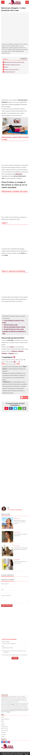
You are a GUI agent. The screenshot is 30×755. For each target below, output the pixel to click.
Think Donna (7, 746)
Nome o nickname (5, 583)
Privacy (2, 736)
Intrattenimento (4, 726)
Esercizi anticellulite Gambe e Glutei (14, 327)
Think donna (15, 2)
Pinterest (6, 408)
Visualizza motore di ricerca (27, 2)
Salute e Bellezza (5, 719)
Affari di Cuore (4, 728)
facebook (11, 408)
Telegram (7, 742)
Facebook (2, 742)
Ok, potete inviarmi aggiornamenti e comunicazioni (15, 655)
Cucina (2, 723)
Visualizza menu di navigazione (3, 2)
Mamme (3, 725)
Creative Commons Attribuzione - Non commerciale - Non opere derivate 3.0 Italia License (15, 710)
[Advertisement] (15, 28)
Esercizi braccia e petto (11, 325)
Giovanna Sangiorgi (14, 510)
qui (3, 754)
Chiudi (26, 754)
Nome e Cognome (14, 643)
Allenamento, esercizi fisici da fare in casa (14, 62)
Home (2, 717)
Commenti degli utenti (10, 71)
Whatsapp (20, 408)
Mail (24, 408)
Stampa (25, 397)
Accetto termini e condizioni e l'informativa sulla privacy (14, 651)
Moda (2, 721)
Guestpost (3, 734)
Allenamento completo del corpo (12, 64)
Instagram (9, 742)
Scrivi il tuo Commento (6, 595)
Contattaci (8, 711)
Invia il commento (7, 605)
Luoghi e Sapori (4, 730)
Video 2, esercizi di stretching (12, 69)
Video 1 (6, 67)
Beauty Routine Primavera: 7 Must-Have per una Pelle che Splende (20, 522)
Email (2, 589)
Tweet (15, 408)
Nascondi (24, 58)
